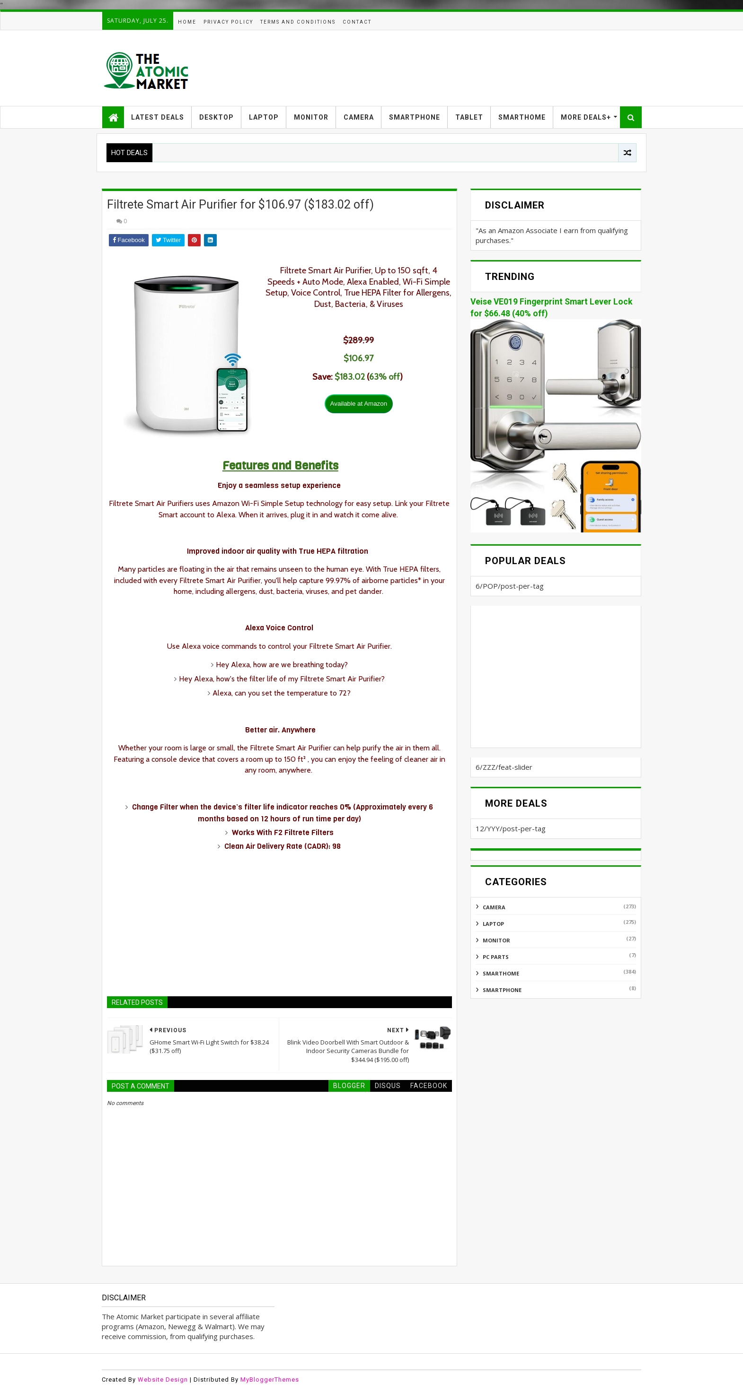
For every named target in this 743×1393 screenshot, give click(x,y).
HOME (187, 22)
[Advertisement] (469, 68)
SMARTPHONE (414, 117)
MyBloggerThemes (269, 1379)
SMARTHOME (522, 117)
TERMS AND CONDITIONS (298, 22)
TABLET (469, 117)
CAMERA (359, 117)
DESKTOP (216, 117)
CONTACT (357, 22)
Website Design (163, 1379)
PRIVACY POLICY (228, 22)
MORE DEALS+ (586, 117)
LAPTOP (264, 117)
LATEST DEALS (157, 117)
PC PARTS (496, 956)
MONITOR (311, 117)
